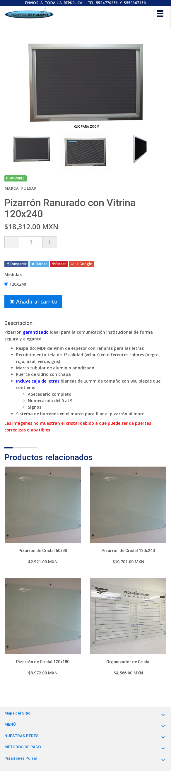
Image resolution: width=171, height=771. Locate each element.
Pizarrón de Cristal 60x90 (42, 550)
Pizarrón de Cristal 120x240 (128, 550)
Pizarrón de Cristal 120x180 (42, 661)
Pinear (59, 263)
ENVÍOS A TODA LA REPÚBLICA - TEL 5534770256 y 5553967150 (85, 2)
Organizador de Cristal (128, 661)
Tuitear (39, 263)
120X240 (15, 284)
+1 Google (81, 263)
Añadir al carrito (33, 301)
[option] (31, 149)
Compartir (16, 263)
